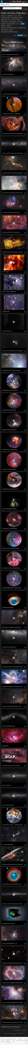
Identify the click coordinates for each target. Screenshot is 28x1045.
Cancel (12, 324)
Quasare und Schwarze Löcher (9, 27)
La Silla (18, 23)
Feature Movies (12, 21)
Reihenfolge (20, 35)
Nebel (22, 23)
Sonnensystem (21, 27)
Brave (5, 283)
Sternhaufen (4, 29)
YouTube (3, 235)
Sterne (10, 29)
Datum (25, 35)
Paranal (3, 25)
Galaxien (3, 23)
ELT (9, 19)
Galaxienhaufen (11, 23)
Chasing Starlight (5, 17)
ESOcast (13, 19)
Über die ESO (10, 15)
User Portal (19, 1)
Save (5, 324)
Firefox (5, 287)
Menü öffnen (5, 4)
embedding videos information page (8, 245)
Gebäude (9, 25)
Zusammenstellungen (17, 17)
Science (14, 1)
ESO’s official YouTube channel (10, 236)
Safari (5, 288)
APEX (19, 15)
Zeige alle (3, 15)
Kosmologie (4, 19)
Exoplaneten (4, 21)
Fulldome (20, 21)
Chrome (6, 284)
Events (18, 19)
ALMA (16, 15)
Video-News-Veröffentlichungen (9, 31)
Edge (5, 285)
